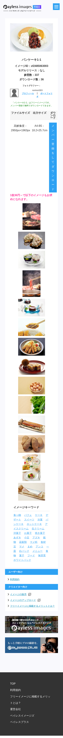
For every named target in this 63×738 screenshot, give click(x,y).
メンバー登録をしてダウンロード (53, 157)
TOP (13, 683)
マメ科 (33, 542)
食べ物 (17, 515)
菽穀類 (23, 542)
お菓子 (28, 533)
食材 (43, 542)
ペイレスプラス (19, 722)
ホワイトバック (22, 560)
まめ (29, 546)
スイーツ (29, 519)
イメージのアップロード (25, 600)
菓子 (21, 555)
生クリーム (38, 528)
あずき (17, 537)
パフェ (28, 515)
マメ (21, 546)
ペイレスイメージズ (22, 715)
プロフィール (28, 93)
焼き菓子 (40, 533)
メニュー (37, 551)
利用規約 (14, 579)
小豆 (26, 537)
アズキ (36, 537)
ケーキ (39, 515)
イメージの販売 (20, 594)
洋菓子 (17, 533)
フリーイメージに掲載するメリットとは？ (32, 606)
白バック (24, 551)
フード (31, 555)
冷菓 (40, 519)
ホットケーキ (34, 524)
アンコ (39, 546)
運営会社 (15, 709)
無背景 (42, 555)
